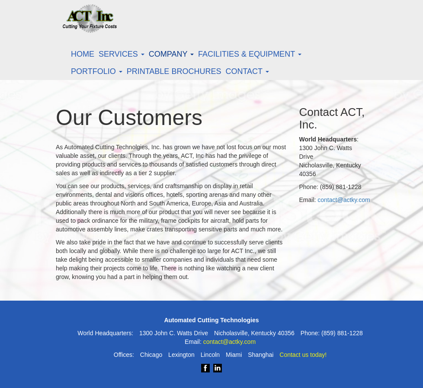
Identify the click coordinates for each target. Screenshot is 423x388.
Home (82, 54)
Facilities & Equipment (249, 54)
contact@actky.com (343, 199)
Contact (247, 71)
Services (121, 54)
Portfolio (96, 71)
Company (171, 54)
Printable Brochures (174, 71)
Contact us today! (303, 354)
